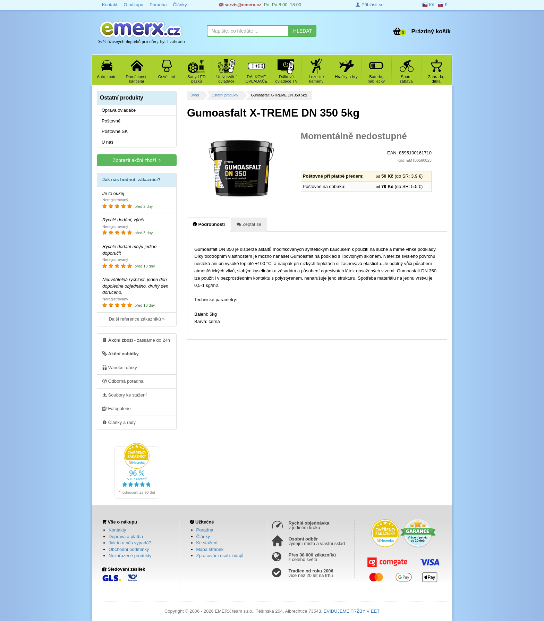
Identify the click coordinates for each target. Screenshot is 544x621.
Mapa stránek (210, 549)
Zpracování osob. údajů (220, 555)
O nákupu (133, 4)
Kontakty (117, 530)
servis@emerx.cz (240, 4)
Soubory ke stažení (124, 395)
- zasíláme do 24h (136, 340)
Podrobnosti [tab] (209, 224)
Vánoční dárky (119, 367)
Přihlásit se (369, 4)
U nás (107, 142)
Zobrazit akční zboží (137, 160)
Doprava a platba (126, 536)
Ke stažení (207, 542)
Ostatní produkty (225, 95)
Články (180, 4)
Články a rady (119, 422)
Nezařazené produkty (130, 555)
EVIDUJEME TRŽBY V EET (352, 611)
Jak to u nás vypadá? (130, 542)
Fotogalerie (116, 408)
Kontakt (109, 4)
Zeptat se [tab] (249, 224)
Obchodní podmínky (129, 549)
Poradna (158, 4)
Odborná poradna (123, 381)
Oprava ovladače (119, 110)
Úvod (194, 95)
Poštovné (111, 121)
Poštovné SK (115, 131)
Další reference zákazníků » (136, 319)
